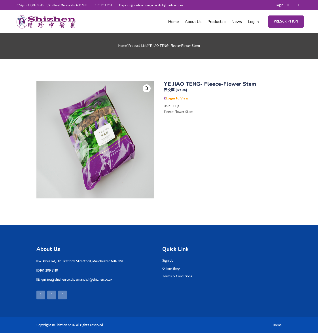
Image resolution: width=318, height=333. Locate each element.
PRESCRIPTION (286, 21)
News (237, 21)
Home (175, 21)
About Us (194, 21)
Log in (253, 21)
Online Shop (171, 268)
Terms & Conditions (177, 276)
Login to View (177, 98)
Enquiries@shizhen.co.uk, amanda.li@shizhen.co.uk (150, 5)
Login (279, 5)
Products (216, 21)
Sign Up (167, 260)
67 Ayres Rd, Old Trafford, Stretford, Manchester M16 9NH (50, 5)
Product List (137, 46)
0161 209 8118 (102, 5)
